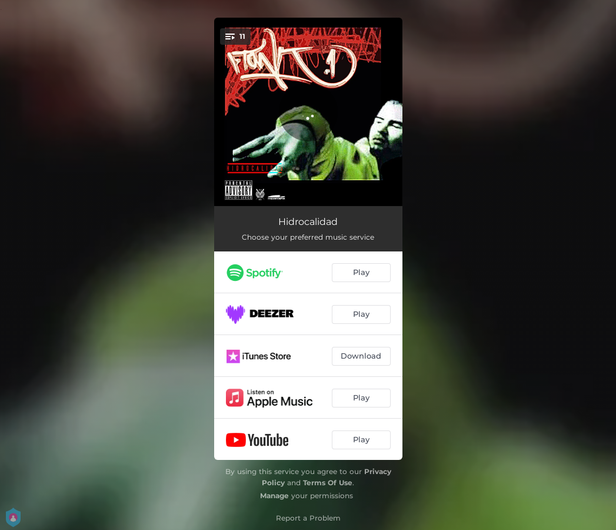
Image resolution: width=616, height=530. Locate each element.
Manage (274, 495)
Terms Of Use (327, 482)
